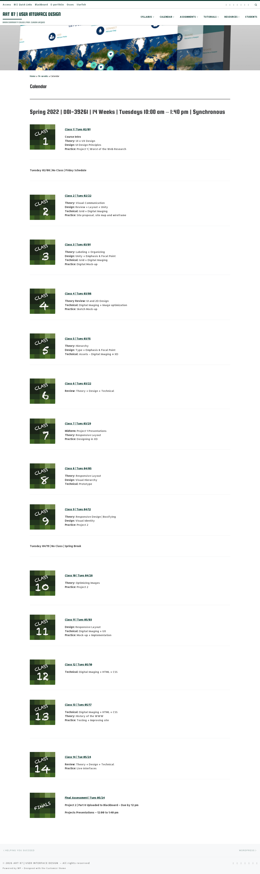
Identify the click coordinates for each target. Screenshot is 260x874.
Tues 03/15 (83, 338)
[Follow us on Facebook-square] (237, 4)
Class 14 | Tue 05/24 (78, 757)
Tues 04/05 (84, 468)
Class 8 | (70, 468)
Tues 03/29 (83, 423)
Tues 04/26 (85, 575)
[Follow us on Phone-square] (249, 858)
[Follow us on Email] (244, 4)
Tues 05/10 (84, 664)
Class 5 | (70, 338)
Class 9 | (70, 509)
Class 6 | (70, 383)
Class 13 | (71, 704)
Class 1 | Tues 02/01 (77, 129)
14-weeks (43, 76)
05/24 (100, 797)
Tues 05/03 (84, 619)
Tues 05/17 (84, 704)
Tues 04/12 (83, 509)
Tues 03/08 (83, 293)
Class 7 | (70, 423)
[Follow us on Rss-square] (226, 4)
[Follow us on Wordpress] (248, 4)
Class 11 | (71, 619)
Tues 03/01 (83, 244)
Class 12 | (71, 664)
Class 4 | (70, 293)
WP (19, 863)
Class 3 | (70, 244)
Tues (93, 797)
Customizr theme (56, 863)
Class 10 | (71, 575)
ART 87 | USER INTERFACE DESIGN (36, 857)
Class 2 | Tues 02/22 (78, 195)
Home (32, 76)
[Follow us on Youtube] (233, 4)
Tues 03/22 (83, 383)
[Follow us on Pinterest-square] (229, 4)
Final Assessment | (77, 797)
